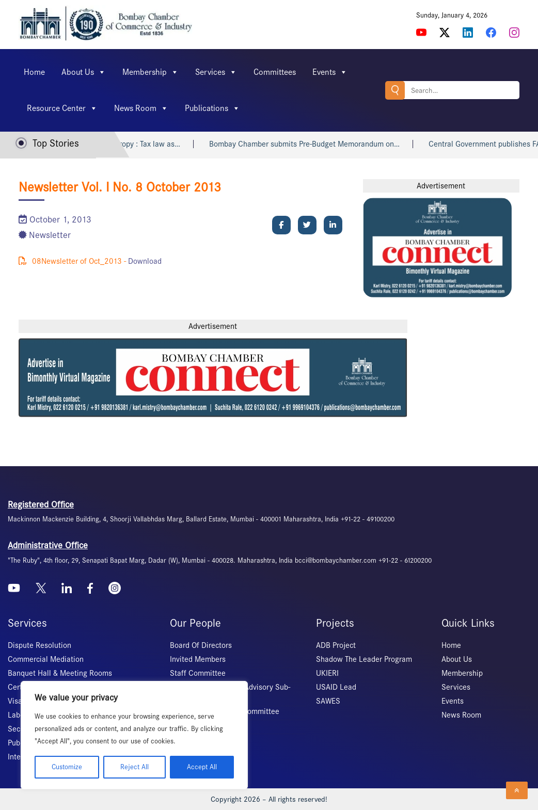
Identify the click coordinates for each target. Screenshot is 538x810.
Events (329, 72)
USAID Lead (336, 687)
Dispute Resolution (39, 645)
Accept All (202, 767)
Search (395, 90)
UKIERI (327, 673)
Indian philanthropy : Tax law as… (137, 144)
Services (216, 72)
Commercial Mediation (46, 659)
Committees (275, 72)
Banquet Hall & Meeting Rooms (60, 673)
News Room (141, 108)
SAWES (328, 701)
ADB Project (336, 645)
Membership (150, 72)
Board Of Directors (201, 645)
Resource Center (62, 108)
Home (34, 72)
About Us (83, 72)
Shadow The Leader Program (364, 659)
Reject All (134, 767)
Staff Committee (198, 673)
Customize (67, 767)
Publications (212, 108)
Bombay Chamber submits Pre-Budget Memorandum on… (317, 144)
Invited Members (198, 659)
